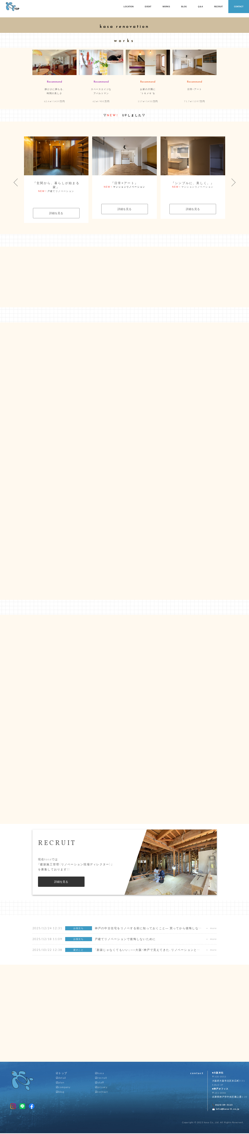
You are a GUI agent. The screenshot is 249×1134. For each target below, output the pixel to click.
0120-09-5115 (224, 1105)
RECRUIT (218, 6)
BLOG (184, 6)
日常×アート (194, 89)
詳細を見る (56, 213)
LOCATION (128, 6)
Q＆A (200, 6)
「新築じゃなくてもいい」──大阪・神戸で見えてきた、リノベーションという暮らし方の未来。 (161, 951)
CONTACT (238, 6)
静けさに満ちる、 (54, 91)
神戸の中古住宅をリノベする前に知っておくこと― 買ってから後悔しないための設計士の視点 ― (165, 929)
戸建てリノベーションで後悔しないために (125, 940)
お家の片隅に (148, 91)
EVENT (148, 6)
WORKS (166, 6)
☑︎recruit (101, 1078)
